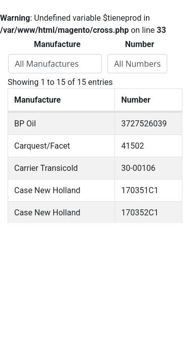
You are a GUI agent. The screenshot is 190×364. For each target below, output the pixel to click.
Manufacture (57, 44)
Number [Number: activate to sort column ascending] (135, 100)
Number (140, 44)
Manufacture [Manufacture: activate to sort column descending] (37, 100)
